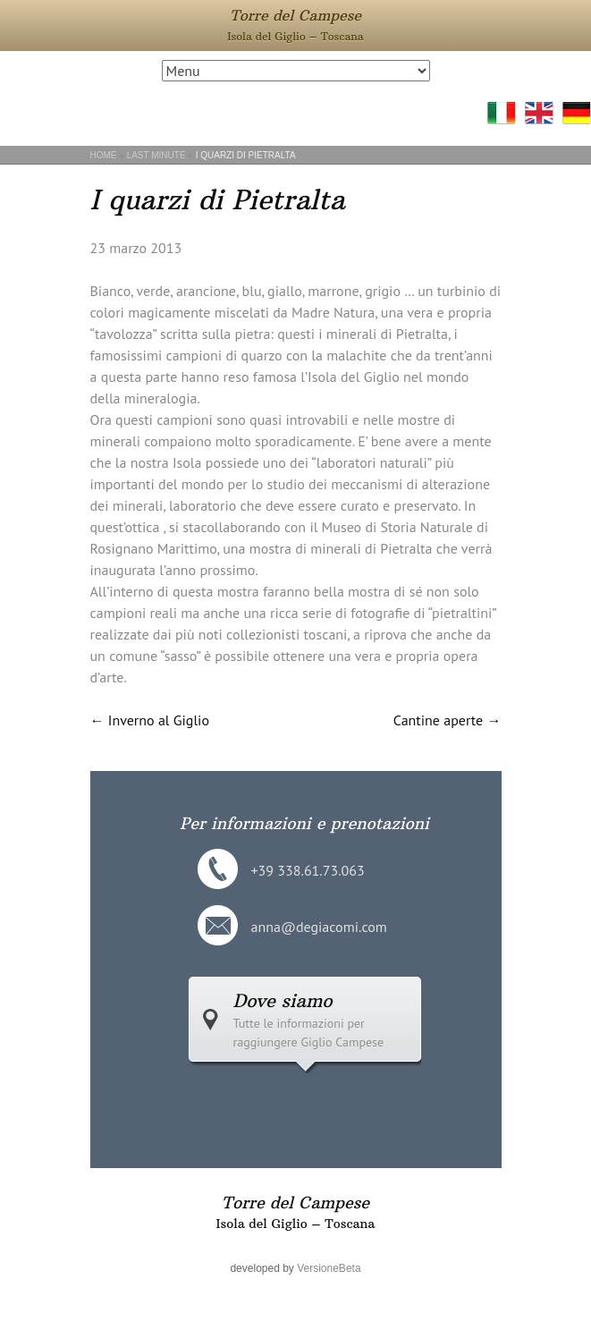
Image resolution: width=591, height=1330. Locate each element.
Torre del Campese (295, 15)
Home (103, 155)
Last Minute (156, 155)
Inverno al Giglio (149, 720)
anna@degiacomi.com (319, 927)
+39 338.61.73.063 (308, 870)
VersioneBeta (328, 1268)
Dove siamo (283, 1000)
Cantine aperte (447, 720)
